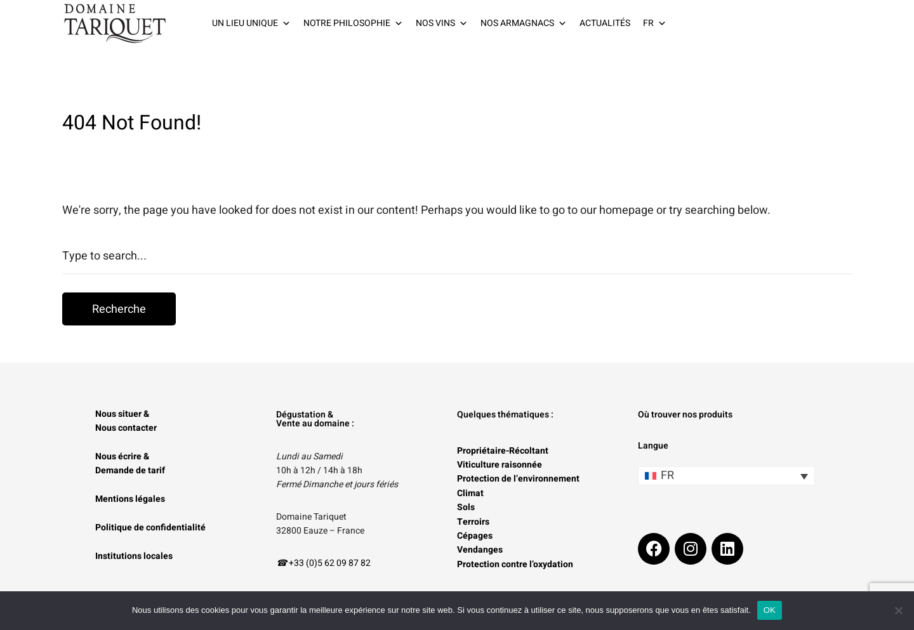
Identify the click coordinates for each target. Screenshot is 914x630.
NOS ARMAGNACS (523, 23)
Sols (466, 507)
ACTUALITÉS (605, 23)
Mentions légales (130, 499)
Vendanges (480, 549)
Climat (470, 493)
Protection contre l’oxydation (515, 564)
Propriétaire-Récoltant (502, 450)
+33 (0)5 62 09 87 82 (330, 563)
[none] (726, 475)
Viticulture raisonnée (499, 464)
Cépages (475, 535)
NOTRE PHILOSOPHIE (353, 23)
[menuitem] (726, 475)
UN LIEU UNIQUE (251, 23)
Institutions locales (134, 556)
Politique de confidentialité (150, 527)
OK (770, 610)
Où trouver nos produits (685, 414)
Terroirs (473, 521)
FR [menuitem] (667, 475)
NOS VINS (442, 23)
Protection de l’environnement (518, 478)
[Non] (898, 610)
